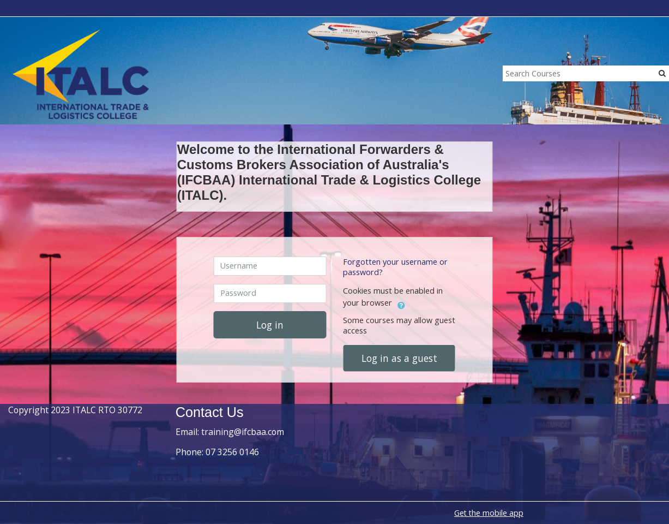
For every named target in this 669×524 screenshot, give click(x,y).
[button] (401, 303)
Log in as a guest (399, 358)
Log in (270, 324)
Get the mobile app (488, 513)
